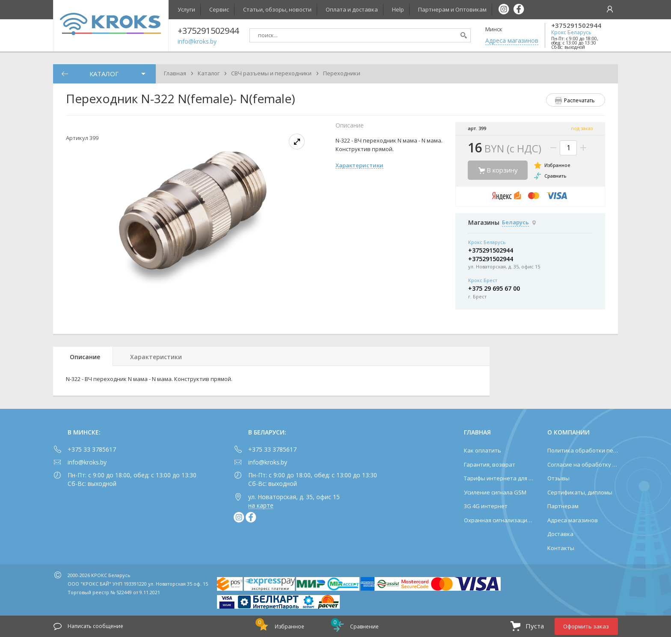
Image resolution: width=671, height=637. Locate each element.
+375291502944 (576, 25)
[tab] (83, 356)
